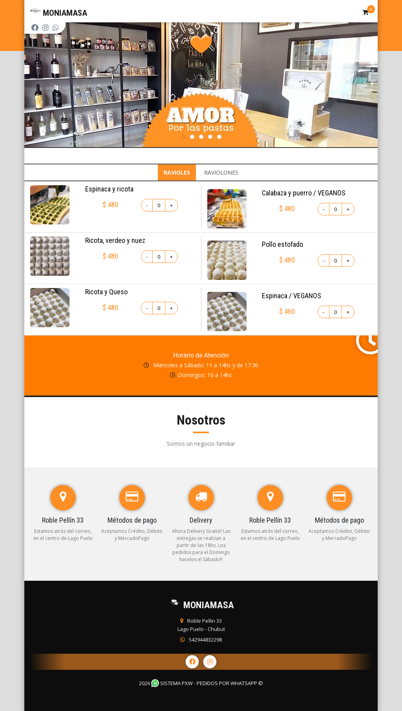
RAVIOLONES (221, 172)
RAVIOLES (177, 172)
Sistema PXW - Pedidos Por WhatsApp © (207, 683)
